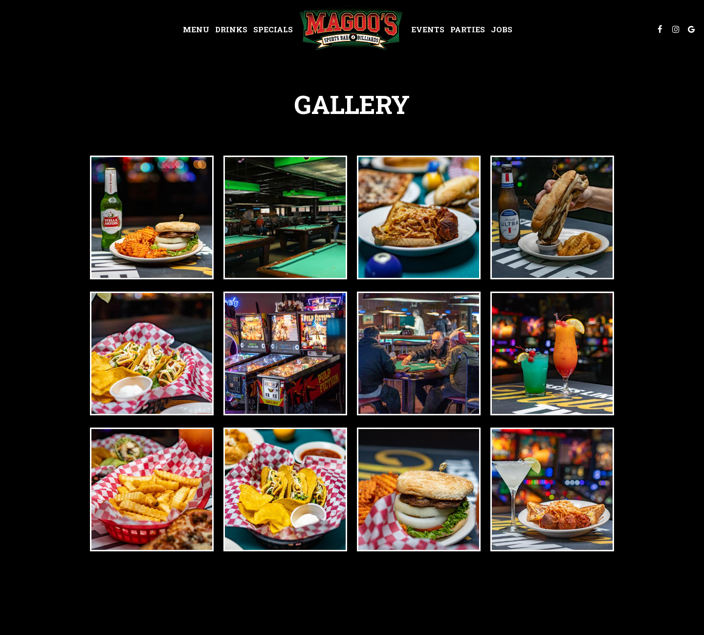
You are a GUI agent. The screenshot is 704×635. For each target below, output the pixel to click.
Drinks (231, 29)
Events (427, 29)
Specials (273, 29)
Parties (467, 29)
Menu (196, 29)
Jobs (501, 29)
